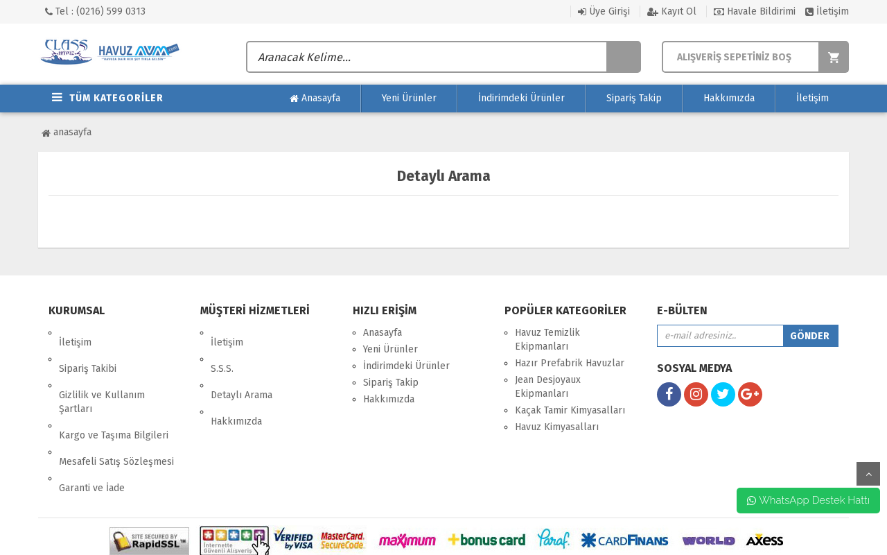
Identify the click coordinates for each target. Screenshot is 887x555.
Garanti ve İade (92, 430)
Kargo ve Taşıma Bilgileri (113, 396)
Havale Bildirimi (755, 11)
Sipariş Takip (634, 98)
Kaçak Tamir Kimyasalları (570, 410)
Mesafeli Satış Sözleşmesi (116, 413)
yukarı (868, 474)
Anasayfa (315, 98)
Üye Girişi (604, 11)
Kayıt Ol (671, 11)
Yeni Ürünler (409, 98)
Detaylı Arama (241, 366)
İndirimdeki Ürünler (521, 98)
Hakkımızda (729, 98)
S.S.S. (222, 349)
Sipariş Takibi (87, 349)
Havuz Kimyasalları (557, 427)
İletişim (827, 11)
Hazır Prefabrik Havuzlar (569, 363)
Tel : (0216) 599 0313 (95, 11)
